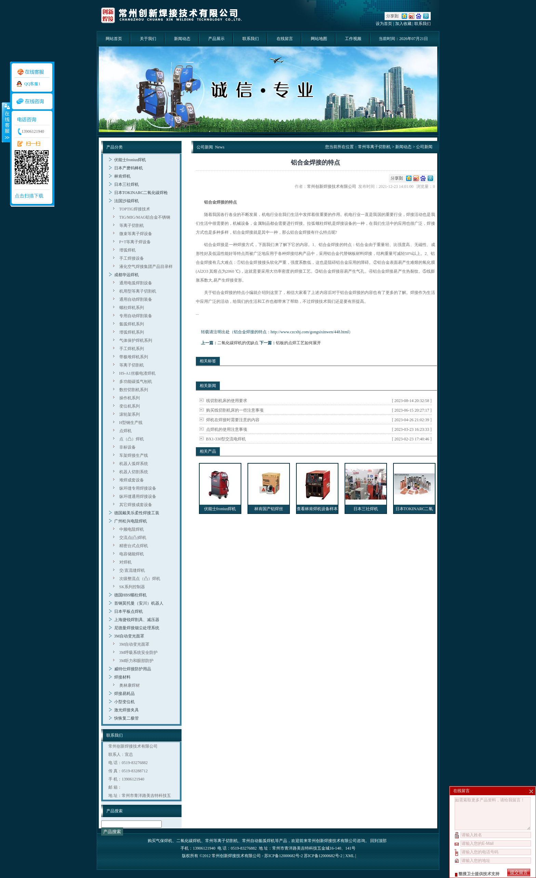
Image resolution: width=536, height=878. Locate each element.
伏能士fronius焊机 (130, 159)
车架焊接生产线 (133, 455)
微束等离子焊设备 (135, 233)
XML (349, 855)
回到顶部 (378, 840)
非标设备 (127, 447)
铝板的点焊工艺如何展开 (298, 342)
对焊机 (125, 562)
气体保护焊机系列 (135, 340)
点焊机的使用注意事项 (226, 429)
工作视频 (353, 38)
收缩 (6, 122)
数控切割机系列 (133, 389)
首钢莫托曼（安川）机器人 (138, 603)
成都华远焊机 (126, 274)
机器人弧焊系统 (133, 463)
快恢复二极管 (126, 718)
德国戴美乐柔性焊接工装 (136, 513)
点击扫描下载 (29, 195)
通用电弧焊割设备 (135, 283)
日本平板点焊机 (128, 611)
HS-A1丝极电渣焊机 (137, 373)
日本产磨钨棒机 (128, 168)
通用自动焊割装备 (135, 299)
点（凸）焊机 (131, 439)
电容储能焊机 (131, 554)
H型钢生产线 (131, 422)
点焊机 (125, 430)
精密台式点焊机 (133, 545)
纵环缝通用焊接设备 (137, 496)
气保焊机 (164, 840)
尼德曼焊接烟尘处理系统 (136, 627)
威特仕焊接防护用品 (132, 669)
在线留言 (285, 38)
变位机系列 (129, 406)
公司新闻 (424, 146)
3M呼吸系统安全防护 (138, 652)
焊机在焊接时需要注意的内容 (232, 419)
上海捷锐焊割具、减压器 (136, 619)
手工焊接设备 (131, 258)
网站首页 (114, 38)
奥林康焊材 (129, 685)
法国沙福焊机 (126, 200)
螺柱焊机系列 (131, 307)
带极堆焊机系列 (133, 356)
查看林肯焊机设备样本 (317, 508)
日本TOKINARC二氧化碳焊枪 (141, 192)
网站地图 (319, 38)
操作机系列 (129, 398)
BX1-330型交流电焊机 (226, 439)
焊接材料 (122, 677)
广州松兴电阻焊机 (130, 521)
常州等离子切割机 (374, 146)
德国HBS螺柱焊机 (130, 595)
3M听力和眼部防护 (136, 660)
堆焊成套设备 (131, 480)
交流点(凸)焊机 (133, 537)
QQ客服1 (32, 83)
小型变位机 (124, 701)
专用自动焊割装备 (135, 315)
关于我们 (148, 38)
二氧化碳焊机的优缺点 (237, 342)
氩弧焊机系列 (131, 324)
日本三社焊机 (126, 184)
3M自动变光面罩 (129, 636)
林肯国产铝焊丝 (268, 508)
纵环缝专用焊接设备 (137, 488)
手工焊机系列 (131, 348)
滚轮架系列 (129, 414)
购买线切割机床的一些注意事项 (235, 410)
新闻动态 (182, 38)
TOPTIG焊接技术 (134, 209)
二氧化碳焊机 (188, 840)
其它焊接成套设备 (135, 504)
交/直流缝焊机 (132, 570)
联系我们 (422, 23)
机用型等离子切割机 (137, 291)
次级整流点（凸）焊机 (139, 578)
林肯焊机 (122, 176)
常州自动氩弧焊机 (258, 840)
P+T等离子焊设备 (135, 242)
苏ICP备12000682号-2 (323, 855)
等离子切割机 (131, 225)
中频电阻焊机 (131, 529)
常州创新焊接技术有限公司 (332, 186)
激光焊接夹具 (126, 710)
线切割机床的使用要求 (226, 400)
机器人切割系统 (133, 471)
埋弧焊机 (127, 250)
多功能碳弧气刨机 (135, 381)
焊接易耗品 (124, 693)
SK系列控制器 (132, 586)
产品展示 (216, 38)
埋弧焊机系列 (131, 332)
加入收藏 (403, 23)
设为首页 (384, 23)
